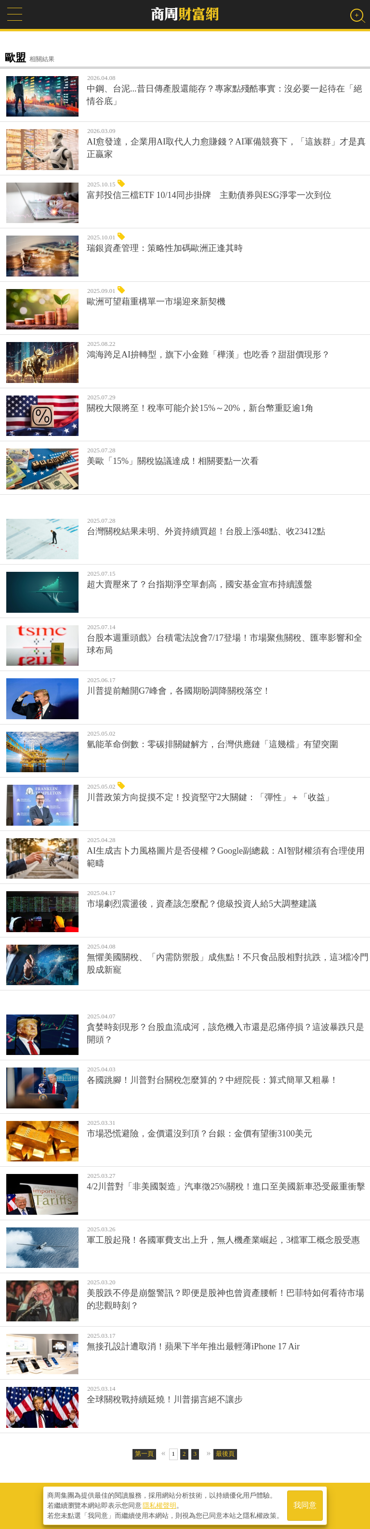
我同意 (305, 1506)
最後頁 (225, 1453)
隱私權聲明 (159, 1505)
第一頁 (144, 1453)
